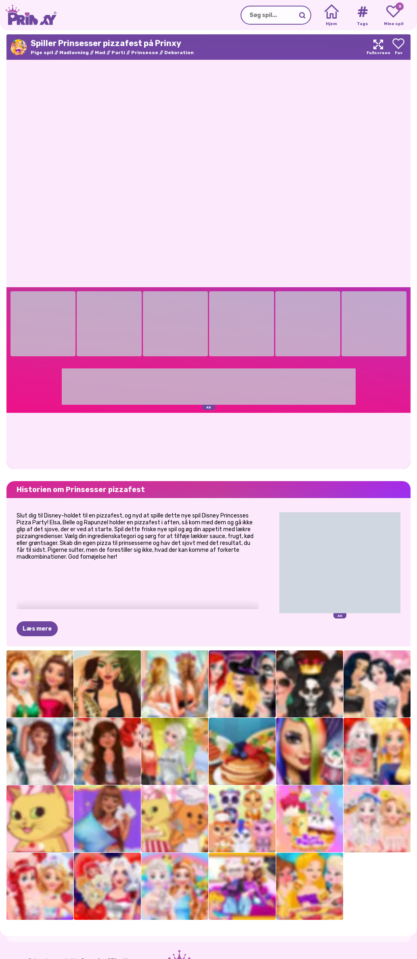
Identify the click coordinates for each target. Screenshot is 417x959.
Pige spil (42, 52)
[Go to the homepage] (28, 15)
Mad (100, 52)
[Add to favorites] (398, 47)
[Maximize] (378, 47)
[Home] (331, 15)
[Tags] (362, 15)
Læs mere (37, 628)
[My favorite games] (393, 15)
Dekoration (179, 52)
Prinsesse (144, 52)
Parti (118, 52)
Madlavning (74, 52)
